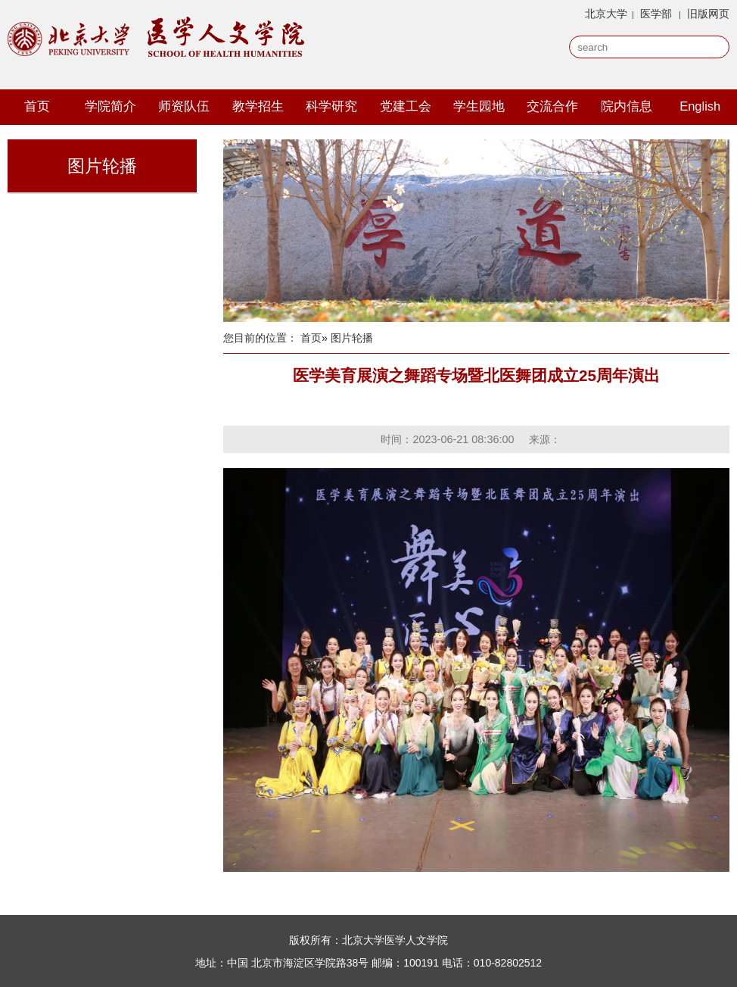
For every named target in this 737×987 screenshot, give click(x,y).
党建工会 (405, 106)
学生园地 (479, 106)
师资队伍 (184, 106)
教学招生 (258, 106)
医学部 (656, 14)
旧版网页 (708, 14)
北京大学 (606, 14)
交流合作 (552, 106)
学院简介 (110, 106)
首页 (37, 106)
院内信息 (626, 106)
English (699, 106)
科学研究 (331, 106)
